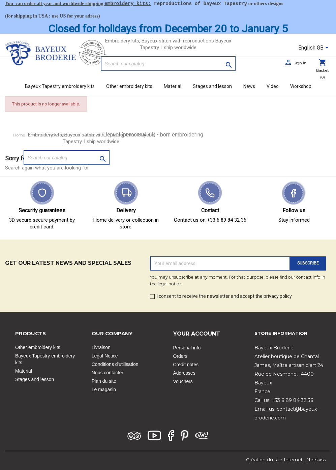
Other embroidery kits (129, 86)
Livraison (101, 347)
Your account (196, 334)
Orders (180, 356)
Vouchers (183, 381)
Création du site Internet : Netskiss (286, 459)
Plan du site (104, 381)
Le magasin (104, 389)
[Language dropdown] (314, 48)
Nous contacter (107, 372)
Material (172, 86)
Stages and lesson (212, 86)
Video (273, 86)
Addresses (184, 373)
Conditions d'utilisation (115, 364)
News (249, 86)
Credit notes (185, 364)
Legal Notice (105, 355)
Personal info (187, 347)
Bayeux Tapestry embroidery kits (60, 86)
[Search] (168, 63)
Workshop (300, 86)
